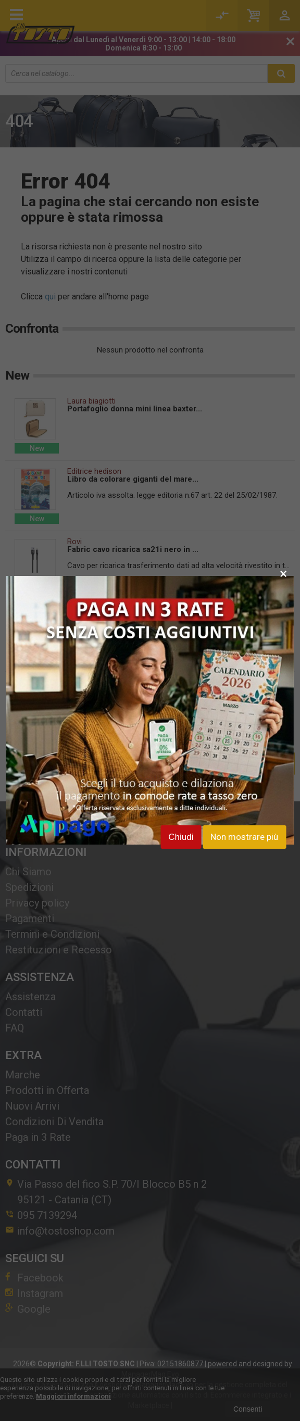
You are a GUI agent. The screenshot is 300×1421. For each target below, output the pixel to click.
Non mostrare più (244, 837)
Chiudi (180, 837)
